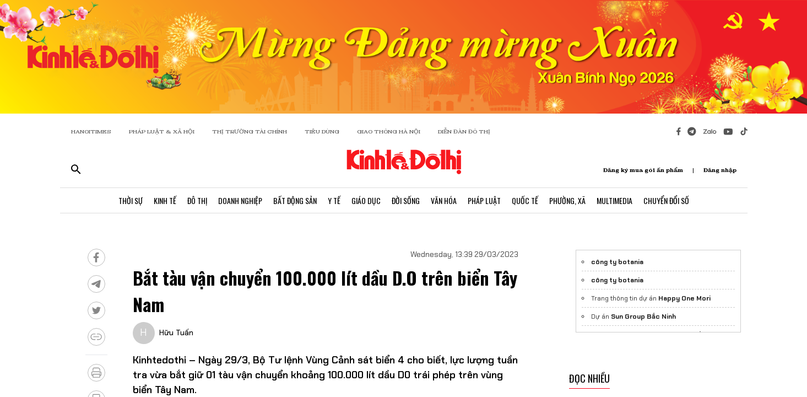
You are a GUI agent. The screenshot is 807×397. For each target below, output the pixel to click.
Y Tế (334, 200)
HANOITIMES (91, 131)
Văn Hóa (444, 200)
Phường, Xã (567, 200)
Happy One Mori (684, 298)
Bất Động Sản (295, 200)
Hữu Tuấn (176, 332)
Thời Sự (130, 200)
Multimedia (614, 200)
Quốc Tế (525, 200)
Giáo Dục (366, 200)
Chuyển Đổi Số (666, 200)
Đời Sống (406, 200)
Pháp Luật (484, 200)
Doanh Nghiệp (240, 200)
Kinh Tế (165, 200)
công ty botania (617, 261)
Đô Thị (197, 200)
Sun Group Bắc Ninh (643, 316)
